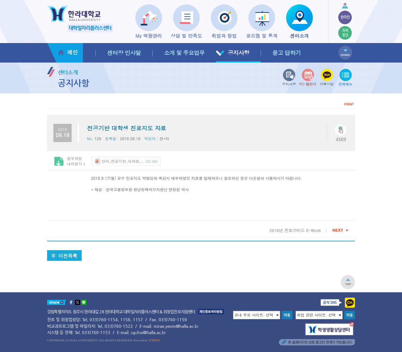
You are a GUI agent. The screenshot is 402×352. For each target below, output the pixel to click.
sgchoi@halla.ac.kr (148, 332)
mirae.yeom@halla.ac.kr (176, 326)
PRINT (349, 104)
